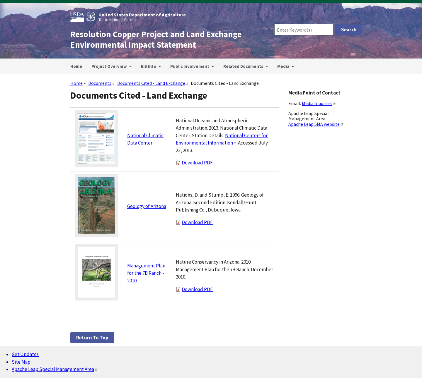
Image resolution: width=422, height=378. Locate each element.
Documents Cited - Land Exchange (151, 83)
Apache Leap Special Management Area (55, 369)
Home (76, 83)
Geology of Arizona (146, 206)
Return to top (92, 337)
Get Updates (25, 354)
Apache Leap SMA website (316, 124)
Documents (99, 83)
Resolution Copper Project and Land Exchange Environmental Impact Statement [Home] (156, 39)
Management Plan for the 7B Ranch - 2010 (146, 273)
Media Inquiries (319, 103)
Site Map (21, 362)
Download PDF (197, 162)
